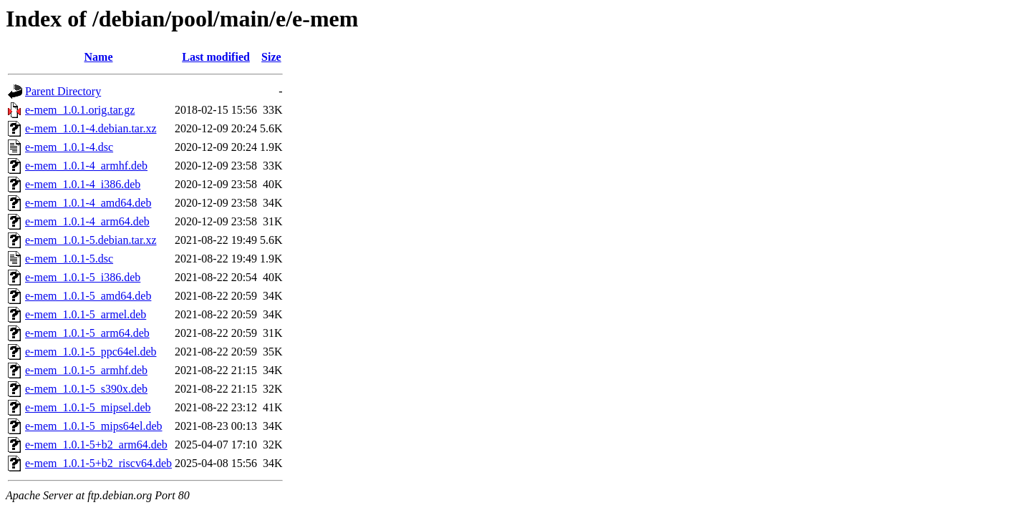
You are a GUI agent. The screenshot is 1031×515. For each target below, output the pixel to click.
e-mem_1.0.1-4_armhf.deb (86, 166)
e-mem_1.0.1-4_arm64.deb (87, 221)
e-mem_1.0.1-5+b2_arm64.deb (96, 444)
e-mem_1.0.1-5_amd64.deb (88, 296)
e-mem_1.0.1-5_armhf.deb (86, 370)
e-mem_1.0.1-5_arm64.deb (87, 333)
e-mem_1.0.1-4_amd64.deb (88, 203)
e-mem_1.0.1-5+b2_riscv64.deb (98, 463)
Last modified (216, 57)
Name (98, 57)
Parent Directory (63, 91)
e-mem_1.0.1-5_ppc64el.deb (91, 351)
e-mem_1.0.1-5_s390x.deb (86, 389)
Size (271, 57)
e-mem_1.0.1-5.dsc (69, 258)
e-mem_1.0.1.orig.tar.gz (80, 110)
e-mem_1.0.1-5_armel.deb (85, 314)
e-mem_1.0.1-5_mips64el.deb (94, 426)
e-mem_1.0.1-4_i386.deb (82, 184)
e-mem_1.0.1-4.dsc (69, 147)
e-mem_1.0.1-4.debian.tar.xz (91, 128)
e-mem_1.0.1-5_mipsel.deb (88, 407)
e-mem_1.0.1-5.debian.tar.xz (91, 240)
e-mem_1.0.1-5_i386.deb (82, 277)
